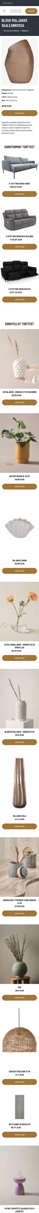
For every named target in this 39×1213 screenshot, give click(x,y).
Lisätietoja (19, 113)
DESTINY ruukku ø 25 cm (19, 476)
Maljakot (25, 31)
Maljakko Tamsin (19, 560)
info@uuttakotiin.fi (7, 3)
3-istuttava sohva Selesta (19, 289)
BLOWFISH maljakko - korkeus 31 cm (19, 731)
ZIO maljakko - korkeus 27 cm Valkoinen (19, 392)
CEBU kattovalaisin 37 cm (19, 1071)
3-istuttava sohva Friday (19, 183)
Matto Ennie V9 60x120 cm (19, 1124)
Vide (19, 987)
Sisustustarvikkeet (11, 31)
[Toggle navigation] (4, 11)
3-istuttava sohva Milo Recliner (19, 236)
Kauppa (31, 11)
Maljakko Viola (19, 816)
